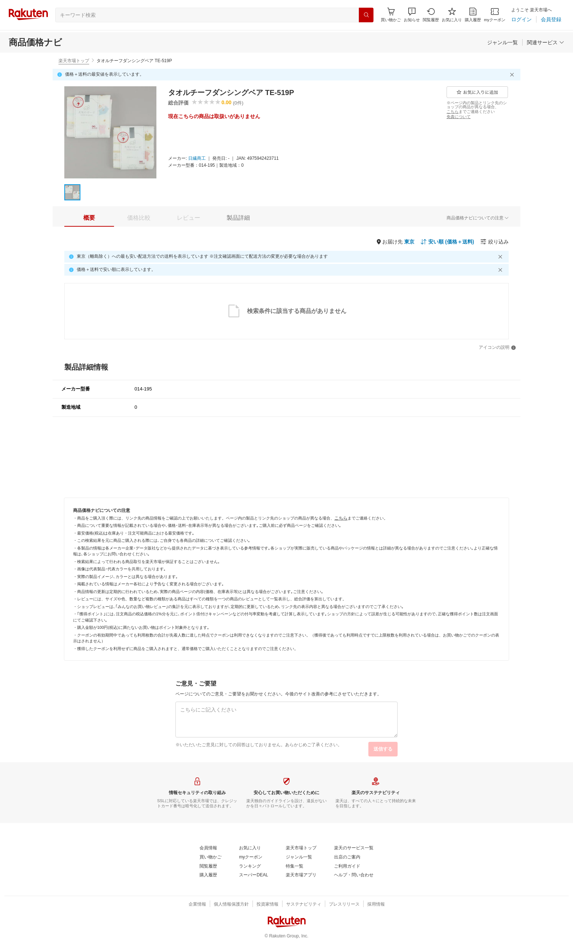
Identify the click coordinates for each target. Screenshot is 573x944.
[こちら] (453, 111)
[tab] (89, 218)
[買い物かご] (210, 857)
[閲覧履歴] (431, 14)
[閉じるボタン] (513, 74)
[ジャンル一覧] (502, 42)
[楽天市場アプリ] (301, 875)
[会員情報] (208, 848)
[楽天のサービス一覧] (353, 848)
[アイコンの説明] (497, 348)
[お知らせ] (412, 14)
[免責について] (459, 116)
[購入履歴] (473, 14)
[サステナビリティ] (303, 904)
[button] (412, 14)
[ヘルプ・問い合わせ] (353, 875)
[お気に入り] (452, 14)
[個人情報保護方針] (231, 904)
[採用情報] (376, 904)
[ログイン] (521, 19)
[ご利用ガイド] (347, 866)
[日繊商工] (197, 159)
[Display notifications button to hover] (391, 14)
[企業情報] (197, 904)
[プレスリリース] (344, 904)
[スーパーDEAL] (253, 875)
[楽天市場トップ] (301, 848)
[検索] (366, 15)
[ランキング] (250, 866)
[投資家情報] (267, 904)
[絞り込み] (494, 241)
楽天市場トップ (73, 60)
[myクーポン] (494, 14)
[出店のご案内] (347, 857)
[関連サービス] (545, 42)
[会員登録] (551, 19)
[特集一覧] (294, 866)
